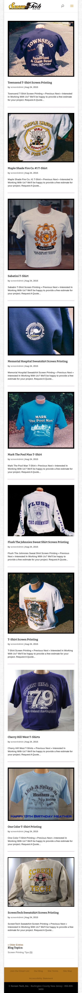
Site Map (67, 971)
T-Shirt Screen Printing (23, 639)
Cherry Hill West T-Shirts (24, 737)
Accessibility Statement (41, 978)
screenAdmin (17, 87)
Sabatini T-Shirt (18, 276)
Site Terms (53, 971)
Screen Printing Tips (18, 952)
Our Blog (38, 971)
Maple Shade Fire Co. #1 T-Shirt (27, 168)
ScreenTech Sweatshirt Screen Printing (33, 912)
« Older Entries (15, 944)
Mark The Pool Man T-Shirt (25, 454)
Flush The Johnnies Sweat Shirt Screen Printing (38, 542)
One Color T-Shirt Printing (24, 826)
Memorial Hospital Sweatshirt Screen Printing (38, 361)
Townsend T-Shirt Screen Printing (30, 82)
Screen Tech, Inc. (20, 986)
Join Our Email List (19, 971)
